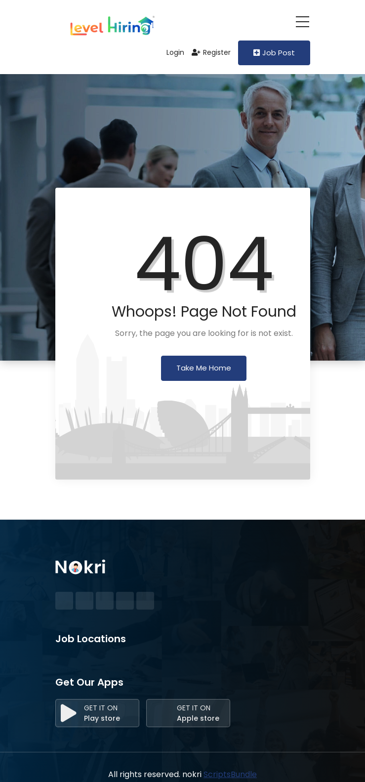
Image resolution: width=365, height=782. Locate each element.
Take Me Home (203, 368)
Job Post (274, 52)
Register (211, 52)
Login (170, 52)
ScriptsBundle (230, 774)
